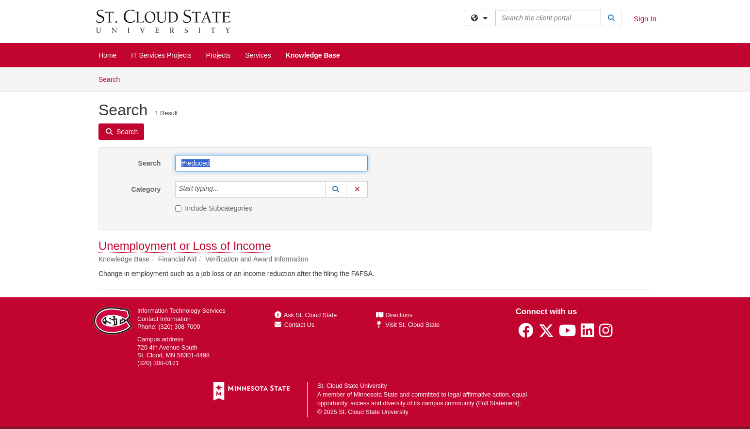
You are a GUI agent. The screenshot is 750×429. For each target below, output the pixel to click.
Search (112, 78)
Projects (218, 55)
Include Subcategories (213, 208)
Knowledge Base (313, 55)
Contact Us (294, 325)
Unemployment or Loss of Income (184, 245)
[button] (335, 189)
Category (146, 189)
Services (258, 55)
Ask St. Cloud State (306, 315)
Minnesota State (376, 394)
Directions (394, 315)
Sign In (645, 19)
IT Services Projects (161, 55)
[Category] (224, 189)
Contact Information (164, 319)
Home (107, 55)
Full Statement (498, 403)
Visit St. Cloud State (408, 325)
